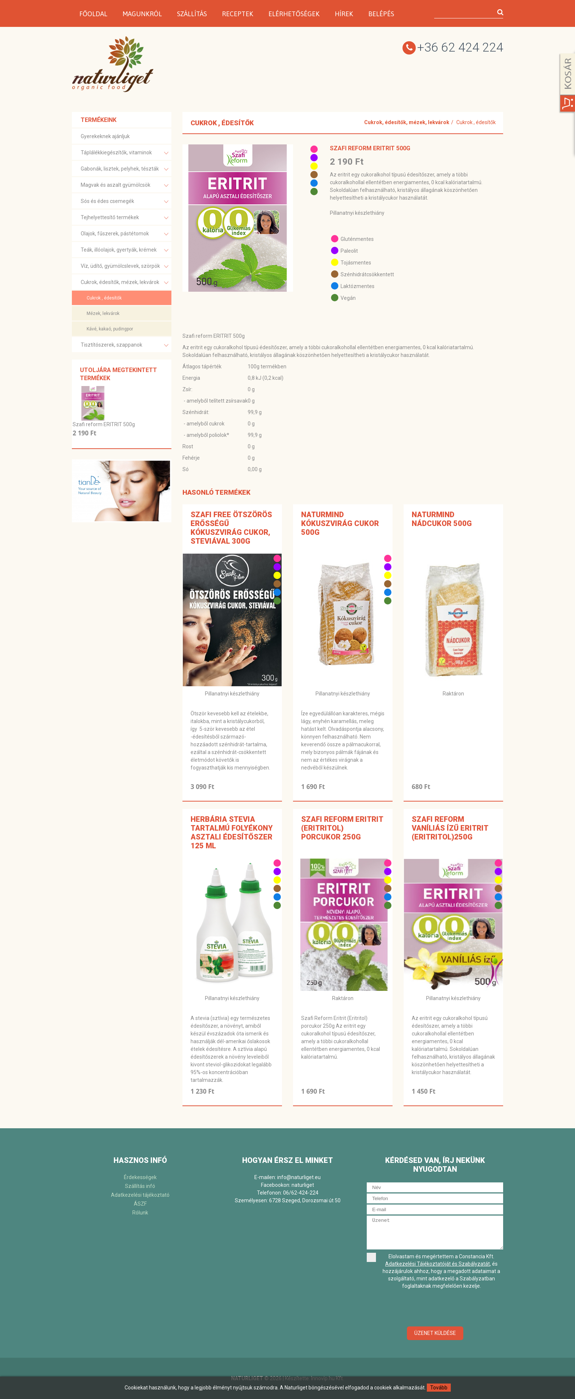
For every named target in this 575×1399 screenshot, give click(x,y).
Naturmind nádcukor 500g (442, 519)
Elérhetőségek (294, 14)
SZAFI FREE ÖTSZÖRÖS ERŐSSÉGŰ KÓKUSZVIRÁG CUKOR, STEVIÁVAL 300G (231, 528)
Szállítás (192, 14)
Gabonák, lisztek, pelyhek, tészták (124, 169)
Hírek (344, 14)
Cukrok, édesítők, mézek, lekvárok (124, 282)
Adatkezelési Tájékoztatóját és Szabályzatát (437, 1264)
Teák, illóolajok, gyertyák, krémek (124, 250)
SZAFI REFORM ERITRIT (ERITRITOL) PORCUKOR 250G (342, 828)
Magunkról (142, 14)
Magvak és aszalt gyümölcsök (124, 185)
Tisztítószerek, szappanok (124, 345)
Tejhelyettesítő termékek (124, 218)
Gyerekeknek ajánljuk (105, 136)
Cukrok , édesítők (104, 298)
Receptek (237, 14)
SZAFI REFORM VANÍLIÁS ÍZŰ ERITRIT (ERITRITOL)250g (450, 828)
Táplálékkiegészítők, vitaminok (124, 153)
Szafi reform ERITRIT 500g (104, 424)
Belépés (381, 14)
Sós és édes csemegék (124, 201)
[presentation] (435, 1308)
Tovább (438, 1388)
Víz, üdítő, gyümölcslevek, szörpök (124, 266)
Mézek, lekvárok (103, 313)
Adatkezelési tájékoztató (140, 1195)
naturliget (303, 1185)
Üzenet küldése (435, 1333)
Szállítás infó (140, 1186)
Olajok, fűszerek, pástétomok (124, 234)
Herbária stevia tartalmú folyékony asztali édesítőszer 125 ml (232, 832)
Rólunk (140, 1213)
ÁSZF (140, 1204)
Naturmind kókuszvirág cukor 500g (340, 523)
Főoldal (93, 14)
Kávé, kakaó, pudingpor (110, 329)
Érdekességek (140, 1177)
